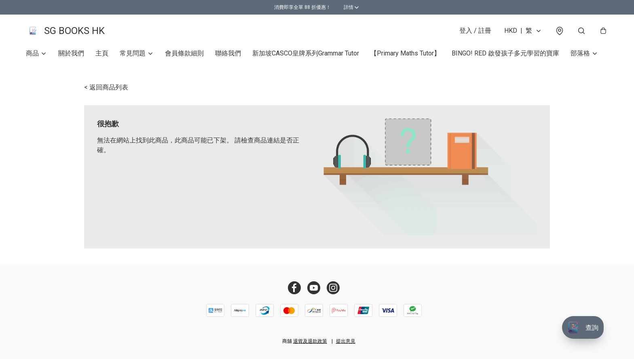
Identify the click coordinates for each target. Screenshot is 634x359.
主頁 (101, 55)
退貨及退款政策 (310, 341)
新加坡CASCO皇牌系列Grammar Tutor (305, 55)
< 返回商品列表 (106, 89)
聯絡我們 (228, 55)
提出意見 (345, 341)
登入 (475, 31)
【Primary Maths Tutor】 (405, 55)
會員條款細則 (184, 55)
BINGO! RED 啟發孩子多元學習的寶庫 (505, 55)
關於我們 (71, 55)
